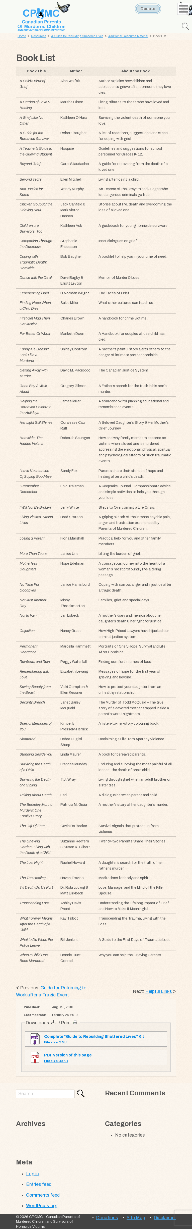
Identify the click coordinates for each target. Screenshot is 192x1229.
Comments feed (43, 1195)
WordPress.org (41, 1205)
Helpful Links (158, 991)
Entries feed (38, 1184)
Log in (32, 1173)
